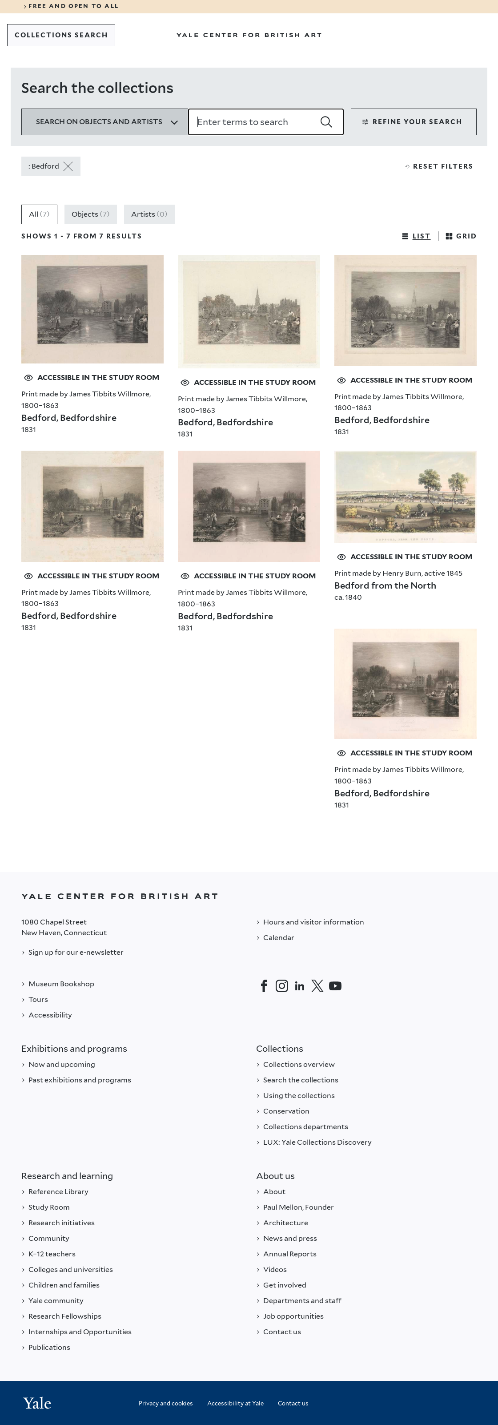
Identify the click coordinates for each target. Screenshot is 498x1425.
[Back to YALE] (249, 896)
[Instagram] (282, 986)
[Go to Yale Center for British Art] (249, 35)
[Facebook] (264, 986)
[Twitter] (317, 986)
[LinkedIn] (300, 986)
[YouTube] (335, 986)
